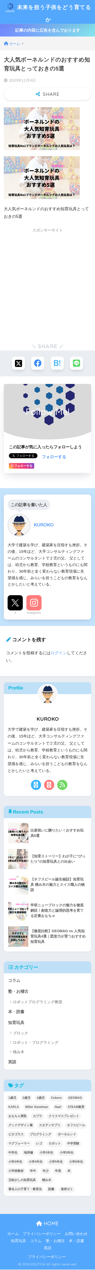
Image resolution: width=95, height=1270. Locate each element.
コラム (14, 981)
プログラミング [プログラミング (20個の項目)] (40, 1135)
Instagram (34, 613)
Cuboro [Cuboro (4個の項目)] (56, 1098)
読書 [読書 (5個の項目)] (51, 1189)
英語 (12, 1062)
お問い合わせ (76, 1234)
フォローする (54, 457)
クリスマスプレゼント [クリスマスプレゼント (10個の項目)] (64, 1116)
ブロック (20, 1033)
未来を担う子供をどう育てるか (48, 12)
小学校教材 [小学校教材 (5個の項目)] (16, 1171)
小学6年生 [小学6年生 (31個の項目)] (76, 1162)
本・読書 (16, 1012)
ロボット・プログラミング (36, 1043)
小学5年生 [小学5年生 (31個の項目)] (56, 1162)
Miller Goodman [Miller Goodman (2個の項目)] (36, 1107)
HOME (47, 1224)
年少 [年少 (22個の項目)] (46, 1171)
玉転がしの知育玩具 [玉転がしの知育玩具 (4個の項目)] (22, 1180)
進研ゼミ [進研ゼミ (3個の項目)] (67, 1189)
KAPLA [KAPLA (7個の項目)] (13, 1107)
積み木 (18, 1052)
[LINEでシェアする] (76, 363)
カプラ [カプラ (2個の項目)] (37, 1116)
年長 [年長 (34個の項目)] (58, 1171)
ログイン (59, 653)
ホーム (13, 1234)
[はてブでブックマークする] (57, 363)
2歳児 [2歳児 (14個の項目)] (26, 1098)
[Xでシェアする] (18, 363)
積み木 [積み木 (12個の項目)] (46, 1180)
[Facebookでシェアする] (37, 363)
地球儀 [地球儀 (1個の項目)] (28, 1153)
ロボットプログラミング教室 (37, 1002)
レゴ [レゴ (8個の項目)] (39, 1144)
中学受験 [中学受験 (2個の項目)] (73, 1144)
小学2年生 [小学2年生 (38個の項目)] (67, 1153)
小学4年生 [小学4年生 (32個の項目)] (36, 1162)
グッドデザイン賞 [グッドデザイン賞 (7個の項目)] (20, 1125)
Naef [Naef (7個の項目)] (58, 1107)
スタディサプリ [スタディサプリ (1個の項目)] (49, 1125)
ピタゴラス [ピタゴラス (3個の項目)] (16, 1135)
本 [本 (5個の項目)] (68, 1171)
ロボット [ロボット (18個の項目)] (55, 1144)
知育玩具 (16, 1023)
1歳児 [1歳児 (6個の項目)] (12, 1098)
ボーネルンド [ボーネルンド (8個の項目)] (67, 1135)
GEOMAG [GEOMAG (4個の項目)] (75, 1098)
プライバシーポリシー (42, 1234)
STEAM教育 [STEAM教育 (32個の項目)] (76, 1107)
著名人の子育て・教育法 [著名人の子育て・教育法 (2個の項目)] (25, 1189)
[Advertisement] (47, 286)
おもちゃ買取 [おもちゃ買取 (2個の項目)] (17, 1116)
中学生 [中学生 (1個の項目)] (12, 1153)
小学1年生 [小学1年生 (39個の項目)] (46, 1153)
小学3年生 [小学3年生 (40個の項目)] (15, 1162)
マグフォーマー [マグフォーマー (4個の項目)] (19, 1144)
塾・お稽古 (18, 992)
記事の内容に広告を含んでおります (47, 31)
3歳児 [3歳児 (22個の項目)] (41, 1098)
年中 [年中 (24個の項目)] (33, 1171)
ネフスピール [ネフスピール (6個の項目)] (76, 1125)
